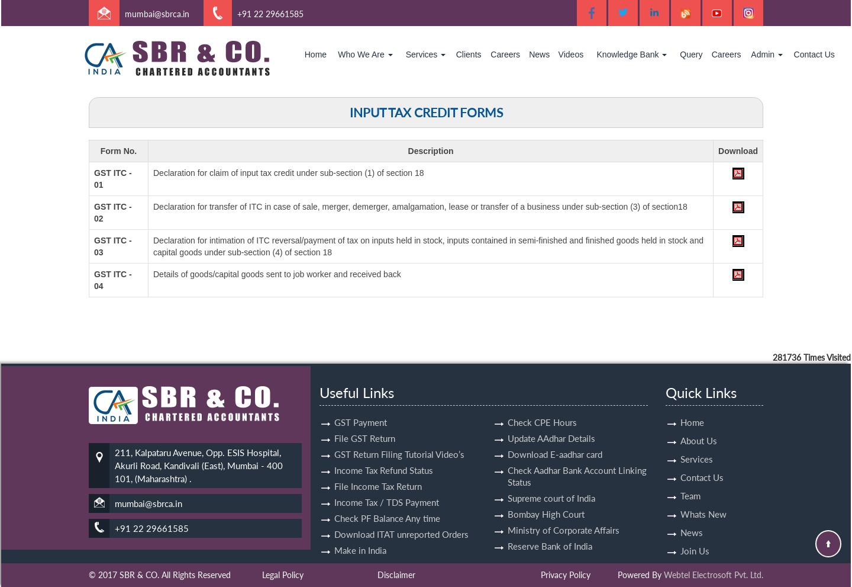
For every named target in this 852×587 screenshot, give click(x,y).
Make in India (360, 536)
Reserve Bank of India (550, 532)
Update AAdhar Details (551, 424)
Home (316, 54)
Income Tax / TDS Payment (386, 488)
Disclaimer (396, 575)
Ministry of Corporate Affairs (563, 516)
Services (426, 54)
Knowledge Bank (631, 54)
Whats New (703, 500)
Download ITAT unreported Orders (401, 520)
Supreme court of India (551, 484)
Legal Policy (283, 575)
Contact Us (814, 54)
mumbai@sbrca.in (157, 14)
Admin (767, 54)
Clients (469, 54)
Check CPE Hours (542, 408)
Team (690, 482)
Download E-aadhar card (555, 440)
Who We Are (365, 54)
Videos (571, 54)
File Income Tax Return (378, 472)
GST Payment (360, 408)
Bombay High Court (546, 500)
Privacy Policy (565, 575)
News (539, 54)
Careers (505, 54)
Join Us (694, 537)
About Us (698, 427)
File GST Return (364, 424)
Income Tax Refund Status (383, 456)
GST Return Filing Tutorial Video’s (399, 440)
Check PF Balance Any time (387, 504)
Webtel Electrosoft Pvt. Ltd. (713, 575)
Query (691, 54)
